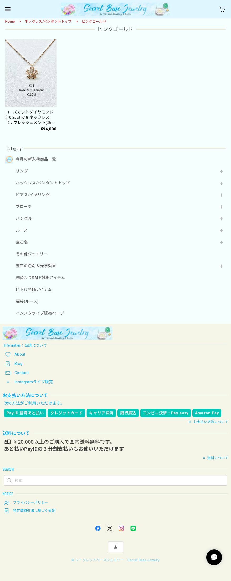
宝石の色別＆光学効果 (36, 266)
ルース (22, 230)
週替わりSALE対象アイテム (40, 278)
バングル (24, 218)
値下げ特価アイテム (34, 289)
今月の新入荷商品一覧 (36, 159)
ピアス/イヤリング (33, 195)
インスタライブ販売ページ (40, 313)
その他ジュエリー (32, 254)
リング (22, 171)
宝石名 (22, 242)
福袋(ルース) (27, 301)
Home (10, 21)
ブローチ (24, 207)
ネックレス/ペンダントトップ (48, 21)
